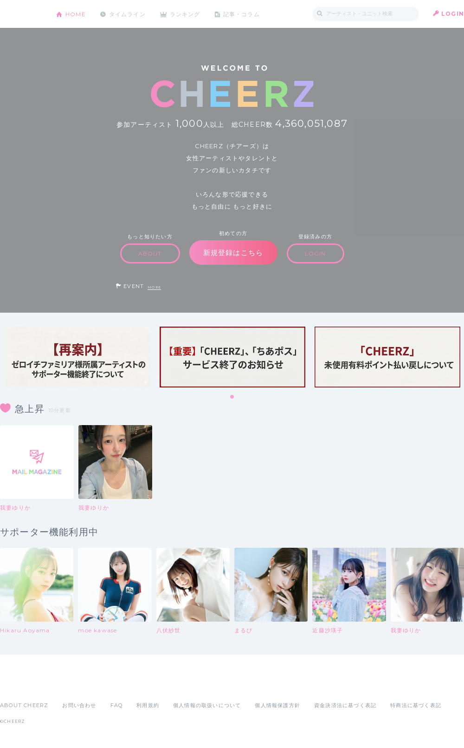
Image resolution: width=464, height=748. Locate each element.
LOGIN (452, 13)
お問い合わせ (79, 705)
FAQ (116, 705)
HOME (75, 13)
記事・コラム (242, 13)
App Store (21, 685)
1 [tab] (232, 397)
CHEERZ (21, 14)
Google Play (70, 685)
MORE (154, 287)
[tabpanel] (77, 357)
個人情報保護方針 (277, 705)
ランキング (186, 13)
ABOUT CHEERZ (24, 705)
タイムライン (127, 13)
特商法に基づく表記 (415, 705)
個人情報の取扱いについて (207, 705)
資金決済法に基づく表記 (345, 705)
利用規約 (147, 705)
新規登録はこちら (233, 252)
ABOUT (150, 253)
